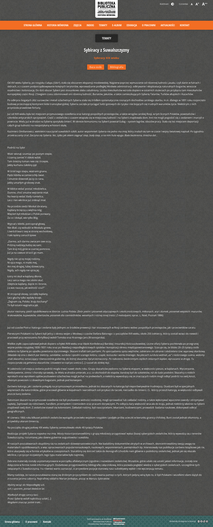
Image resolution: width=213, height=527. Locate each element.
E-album (117, 25)
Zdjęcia (78, 25)
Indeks (90, 25)
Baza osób (95, 67)
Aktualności (168, 25)
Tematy (103, 25)
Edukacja (132, 25)
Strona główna (33, 25)
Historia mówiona (57, 25)
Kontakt (184, 25)
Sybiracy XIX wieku (106, 58)
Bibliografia (117, 67)
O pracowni (149, 25)
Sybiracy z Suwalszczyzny (106, 50)
